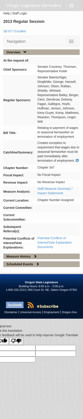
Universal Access (30, 312)
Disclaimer (10, 312)
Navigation (16, 41)
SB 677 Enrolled (14, 31)
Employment (51, 312)
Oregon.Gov (69, 312)
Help (6, 13)
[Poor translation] (16, 341)
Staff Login (19, 13)
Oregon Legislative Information (34, 5)
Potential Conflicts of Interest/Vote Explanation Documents (54, 242)
